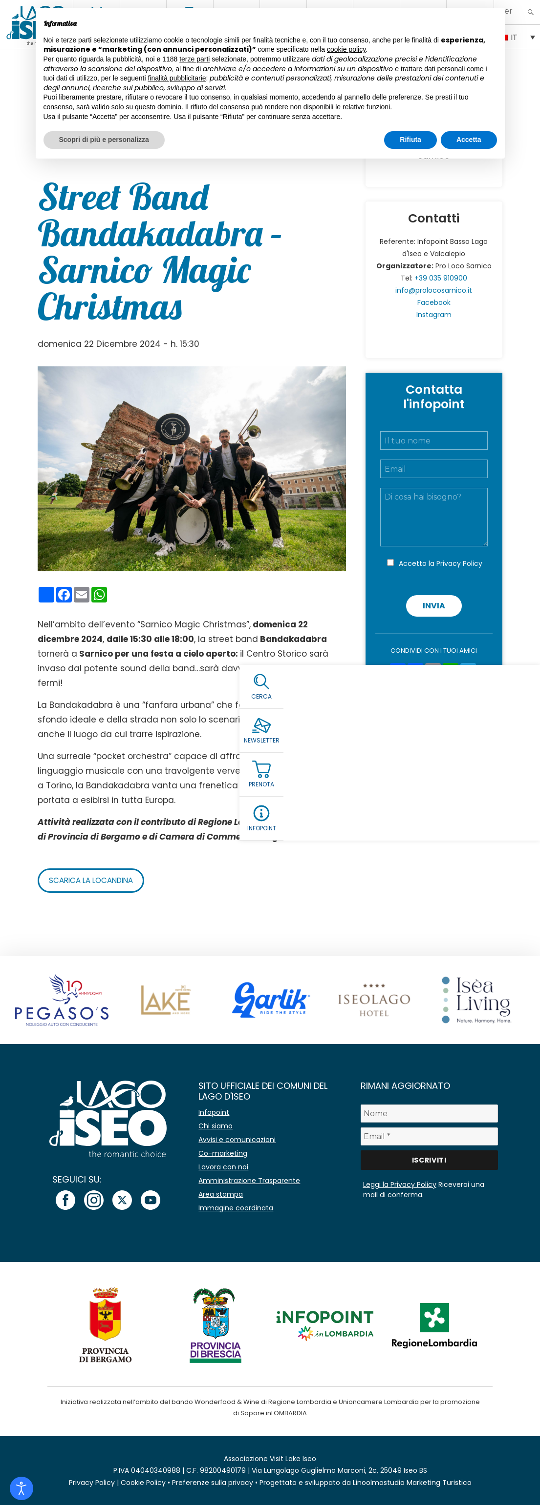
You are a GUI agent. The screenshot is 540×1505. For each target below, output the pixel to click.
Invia (434, 605)
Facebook (434, 302)
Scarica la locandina (94, 880)
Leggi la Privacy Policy (399, 1184)
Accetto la (440, 563)
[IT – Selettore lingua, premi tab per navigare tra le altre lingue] (517, 36)
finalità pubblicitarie (177, 78)
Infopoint (213, 1112)
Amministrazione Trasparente (249, 1180)
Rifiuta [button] (410, 139)
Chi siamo (215, 1126)
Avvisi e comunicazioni (237, 1139)
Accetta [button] (468, 139)
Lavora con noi (223, 1167)
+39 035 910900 (440, 278)
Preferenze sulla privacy (212, 1482)
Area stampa (220, 1194)
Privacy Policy (459, 563)
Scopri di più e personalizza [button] (104, 139)
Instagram (434, 315)
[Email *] (429, 1136)
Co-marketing (222, 1153)
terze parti (194, 59)
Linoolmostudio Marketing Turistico (412, 1482)
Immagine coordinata (235, 1208)
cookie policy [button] (346, 49)
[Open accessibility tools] (21, 1488)
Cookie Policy (143, 1482)
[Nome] (429, 1113)
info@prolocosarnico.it (433, 290)
